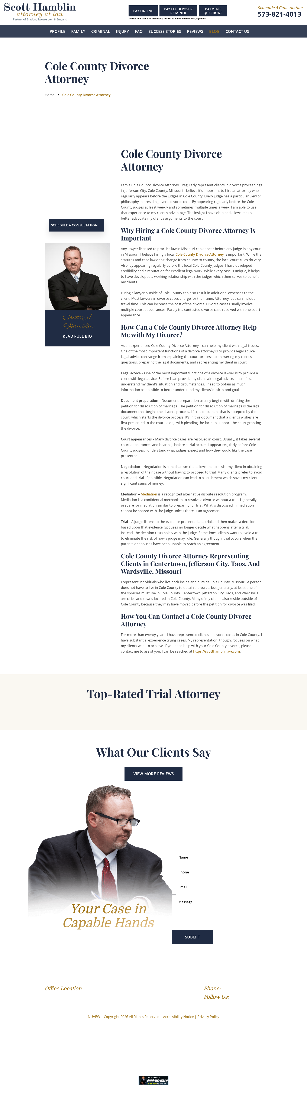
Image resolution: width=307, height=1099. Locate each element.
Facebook (86, 11)
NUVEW (94, 1016)
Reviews (195, 31)
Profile (57, 31)
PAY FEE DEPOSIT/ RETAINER (178, 11)
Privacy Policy (208, 1016)
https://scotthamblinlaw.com (216, 651)
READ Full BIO (77, 336)
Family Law (77, 966)
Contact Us (237, 31)
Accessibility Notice (178, 1016)
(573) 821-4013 (246, 989)
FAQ (139, 31)
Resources (225, 966)
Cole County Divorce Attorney (199, 254)
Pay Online (143, 11)
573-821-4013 (279, 14)
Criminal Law (99, 966)
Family (78, 31)
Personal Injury (125, 966)
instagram (111, 12)
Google (93, 11)
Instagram (252, 997)
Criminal (100, 31)
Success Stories (165, 31)
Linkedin (102, 11)
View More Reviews (153, 773)
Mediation (149, 494)
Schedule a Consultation (74, 225)
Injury (122, 31)
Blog (214, 31)
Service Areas (150, 966)
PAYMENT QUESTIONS (213, 11)
